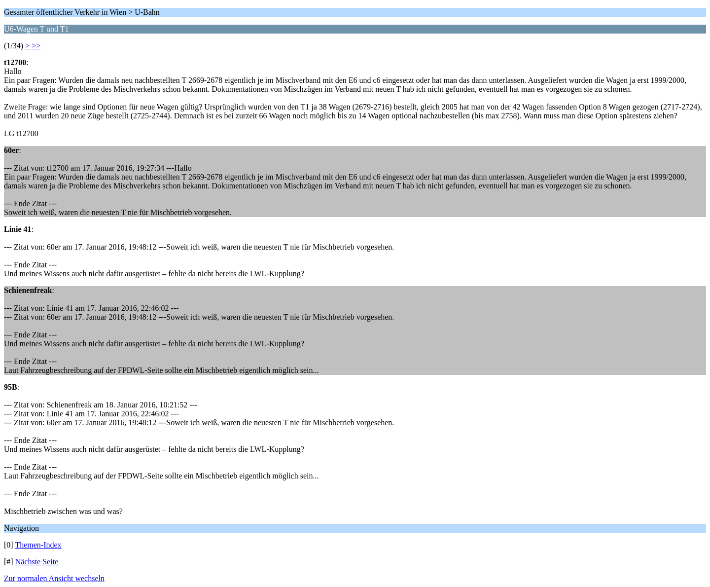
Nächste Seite (37, 561)
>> (36, 45)
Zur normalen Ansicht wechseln (54, 578)
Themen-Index (38, 545)
